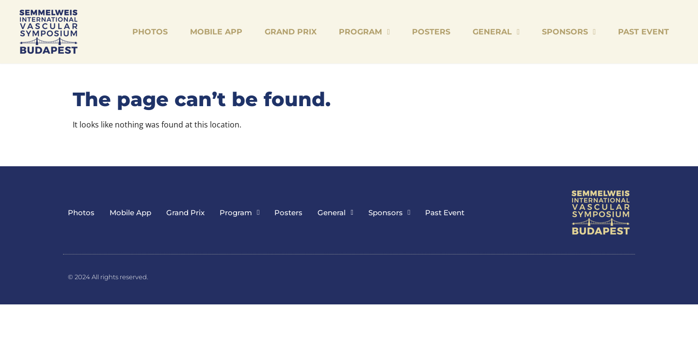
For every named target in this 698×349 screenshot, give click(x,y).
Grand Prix (291, 31)
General (496, 32)
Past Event (643, 31)
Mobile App (216, 31)
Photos (150, 31)
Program (364, 32)
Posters (431, 31)
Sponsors (569, 32)
